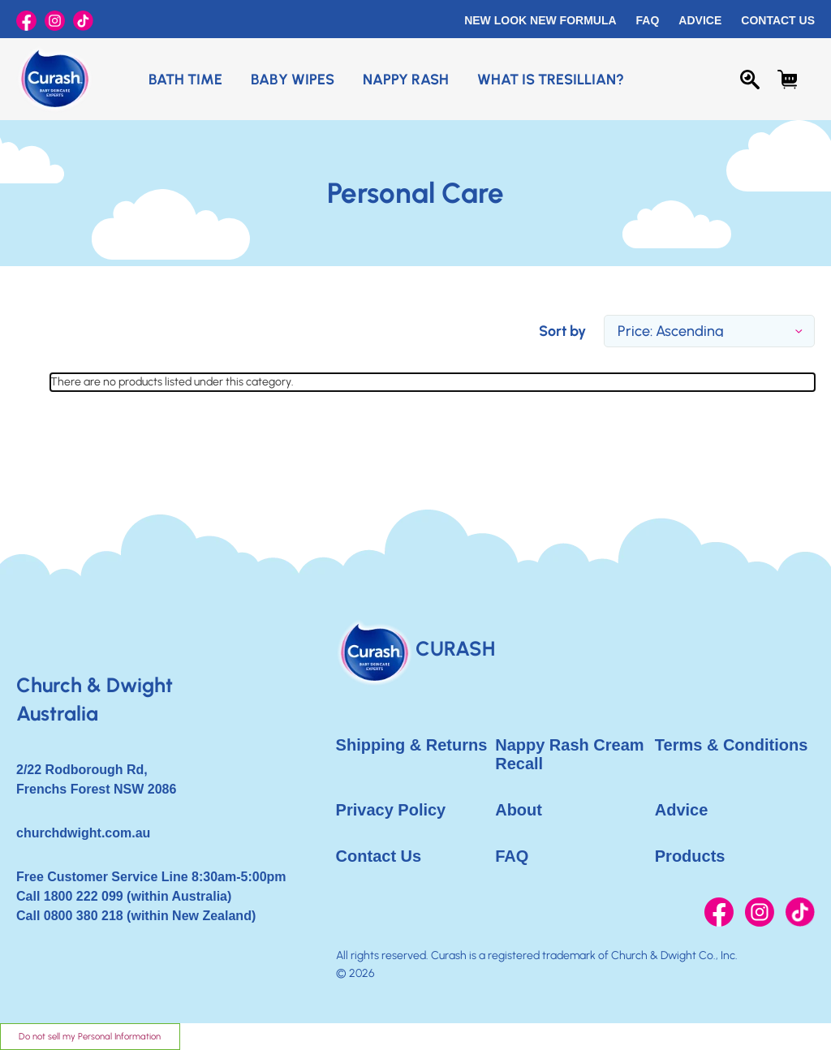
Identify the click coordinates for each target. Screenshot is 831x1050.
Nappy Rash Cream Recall (569, 754)
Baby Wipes (292, 79)
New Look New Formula (540, 20)
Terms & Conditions (731, 745)
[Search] (750, 79)
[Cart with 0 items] (787, 79)
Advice (699, 20)
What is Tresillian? (550, 79)
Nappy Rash (406, 79)
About (518, 810)
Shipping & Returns (412, 745)
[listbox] (709, 331)
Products (690, 856)
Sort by (562, 331)
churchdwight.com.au (83, 833)
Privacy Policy (391, 810)
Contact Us (778, 20)
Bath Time (185, 79)
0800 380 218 (83, 916)
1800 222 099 (83, 896)
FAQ (648, 20)
